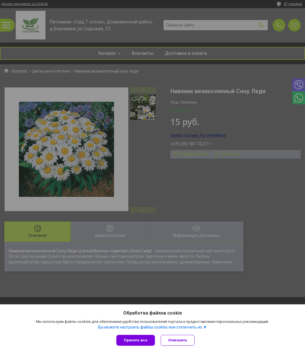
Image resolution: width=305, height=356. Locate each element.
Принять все (135, 340)
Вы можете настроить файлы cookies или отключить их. (150, 327)
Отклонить (177, 340)
